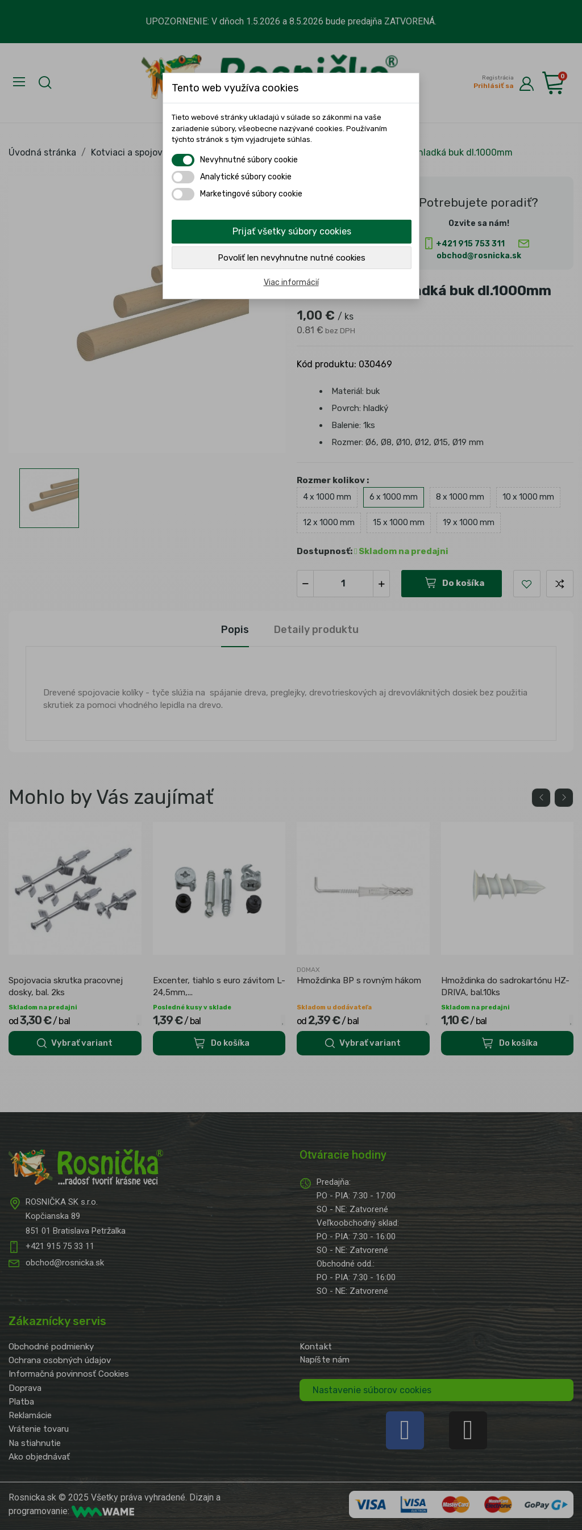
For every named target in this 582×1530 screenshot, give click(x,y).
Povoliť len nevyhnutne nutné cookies (291, 258)
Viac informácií (291, 282)
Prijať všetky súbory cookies (291, 231)
